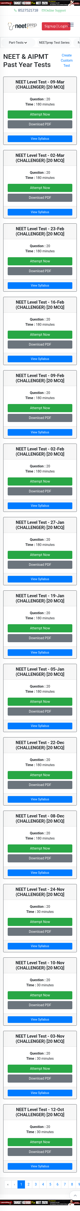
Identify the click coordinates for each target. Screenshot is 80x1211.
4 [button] (43, 1184)
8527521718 (26, 10)
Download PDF (40, 124)
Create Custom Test (67, 60)
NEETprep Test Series (54, 43)
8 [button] (72, 1184)
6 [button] (57, 1184)
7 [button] (65, 1184)
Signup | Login (56, 26)
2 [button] (28, 1184)
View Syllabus (40, 138)
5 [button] (50, 1184)
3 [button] (36, 1184)
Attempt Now (40, 114)
